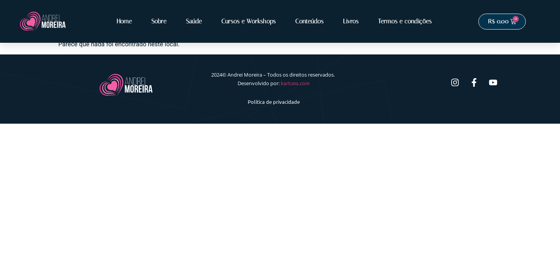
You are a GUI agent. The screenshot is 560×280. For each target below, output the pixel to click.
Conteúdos (309, 21)
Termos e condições (405, 21)
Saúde (194, 21)
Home (124, 21)
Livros (351, 21)
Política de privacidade (274, 101)
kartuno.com (295, 83)
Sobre (158, 21)
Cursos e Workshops (248, 21)
